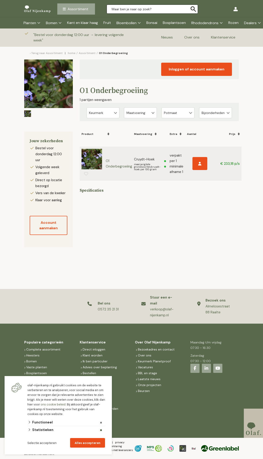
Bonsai (151, 22)
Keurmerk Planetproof (154, 361)
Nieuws (167, 37)
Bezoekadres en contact (156, 349)
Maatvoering (143, 134)
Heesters (32, 355)
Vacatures (145, 367)
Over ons (192, 37)
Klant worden (93, 355)
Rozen (233, 22)
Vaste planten (36, 367)
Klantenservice (223, 37)
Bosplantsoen (174, 22)
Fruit (107, 22)
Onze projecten (149, 385)
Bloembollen (126, 23)
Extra (174, 134)
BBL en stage (147, 373)
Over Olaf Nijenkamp (153, 342)
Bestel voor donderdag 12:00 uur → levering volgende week (78, 37)
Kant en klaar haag (82, 22)
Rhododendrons (204, 23)
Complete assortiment (43, 349)
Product (87, 134)
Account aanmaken (48, 225)
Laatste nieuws (149, 379)
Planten (30, 23)
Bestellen (89, 373)
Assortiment (78, 9)
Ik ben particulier (95, 361)
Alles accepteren (87, 443)
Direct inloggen (94, 349)
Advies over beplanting (100, 367)
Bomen (51, 23)
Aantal (191, 134)
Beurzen (144, 391)
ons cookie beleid (53, 404)
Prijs (232, 134)
